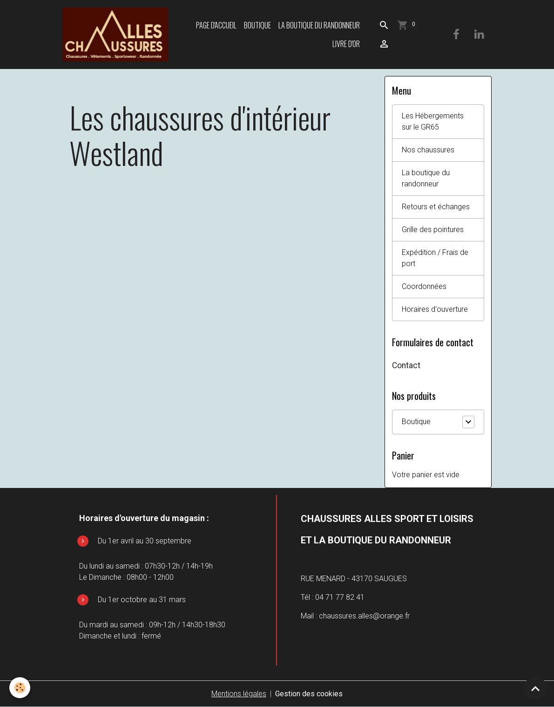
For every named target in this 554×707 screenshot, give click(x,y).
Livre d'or (346, 43)
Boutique (257, 25)
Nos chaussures (428, 149)
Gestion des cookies (309, 693)
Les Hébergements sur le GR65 (433, 121)
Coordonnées (424, 286)
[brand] (115, 34)
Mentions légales (238, 693)
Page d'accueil (216, 25)
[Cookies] (19, 687)
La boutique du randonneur (319, 25)
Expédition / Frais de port (435, 258)
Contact (406, 365)
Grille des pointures (433, 229)
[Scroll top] (535, 688)
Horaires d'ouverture (435, 309)
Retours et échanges (436, 206)
